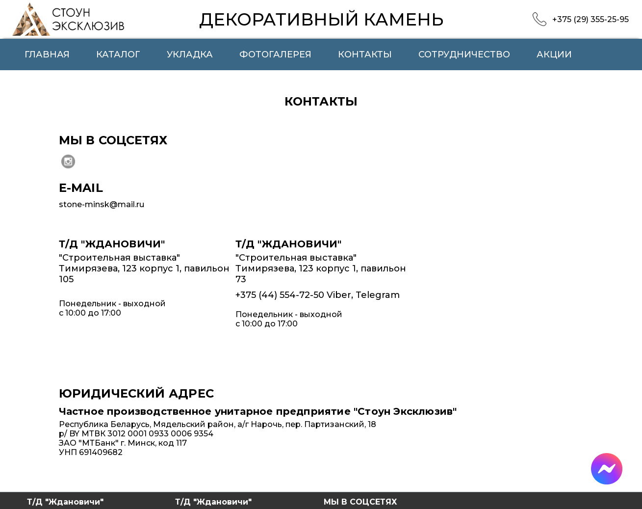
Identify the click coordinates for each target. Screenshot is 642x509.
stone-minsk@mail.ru (101, 204)
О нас (40, 76)
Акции (554, 54)
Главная (47, 54)
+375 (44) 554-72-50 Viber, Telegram (317, 295)
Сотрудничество (464, 54)
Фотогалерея (275, 54)
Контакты (365, 54)
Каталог (118, 54)
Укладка (190, 54)
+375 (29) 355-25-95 (590, 19)
